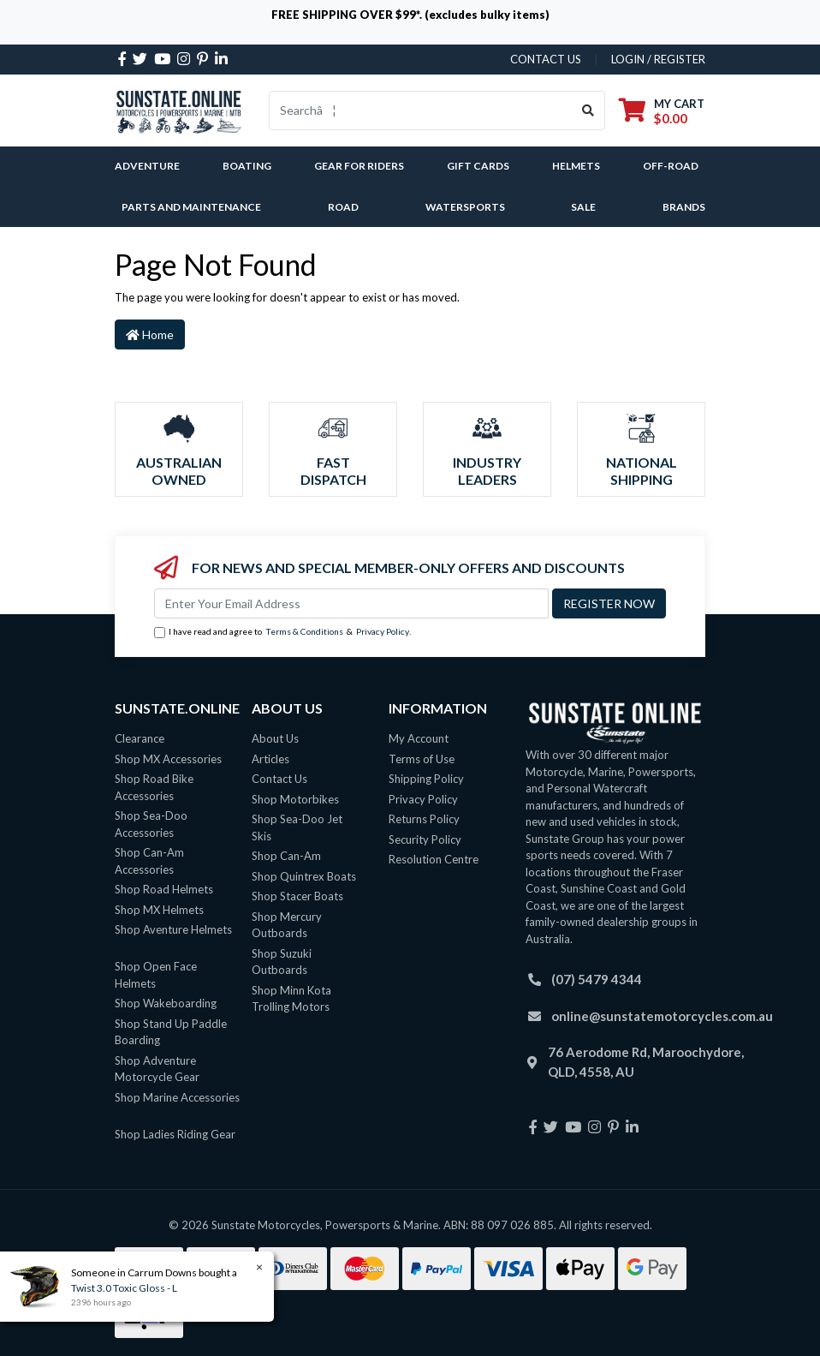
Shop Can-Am (286, 856)
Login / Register (658, 59)
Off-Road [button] (670, 165)
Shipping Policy (426, 779)
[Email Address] (351, 603)
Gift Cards (478, 165)
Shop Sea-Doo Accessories (151, 824)
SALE (583, 206)
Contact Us (279, 779)
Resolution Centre (433, 859)
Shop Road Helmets (164, 889)
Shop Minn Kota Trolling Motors (291, 998)
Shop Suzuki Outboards (282, 962)
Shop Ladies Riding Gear (175, 1134)
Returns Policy (424, 819)
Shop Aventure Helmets (173, 929)
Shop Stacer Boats (297, 896)
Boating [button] (247, 165)
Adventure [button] (147, 165)
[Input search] (421, 110)
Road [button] (343, 206)
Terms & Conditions (304, 631)
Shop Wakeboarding (166, 1003)
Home (150, 334)
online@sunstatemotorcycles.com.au (662, 1016)
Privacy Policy (382, 631)
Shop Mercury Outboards (287, 925)
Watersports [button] (465, 206)
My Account (419, 738)
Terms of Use (422, 759)
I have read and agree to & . (282, 632)
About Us (275, 738)
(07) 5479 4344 (596, 979)
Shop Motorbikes (295, 799)
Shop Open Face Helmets (156, 974)
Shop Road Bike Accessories (154, 787)
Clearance (139, 738)
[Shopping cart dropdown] (661, 111)
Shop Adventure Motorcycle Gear (157, 1069)
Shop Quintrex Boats (304, 876)
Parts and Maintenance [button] (191, 206)
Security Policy (425, 839)
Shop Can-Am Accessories (149, 860)
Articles (270, 759)
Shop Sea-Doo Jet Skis (297, 827)
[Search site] (588, 110)
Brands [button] (684, 206)
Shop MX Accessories (168, 759)
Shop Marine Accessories (177, 1097)
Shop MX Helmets (159, 910)
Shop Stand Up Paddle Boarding (171, 1032)
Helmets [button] (576, 165)
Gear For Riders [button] (359, 165)
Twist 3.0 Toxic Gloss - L (123, 1287)
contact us (545, 59)
